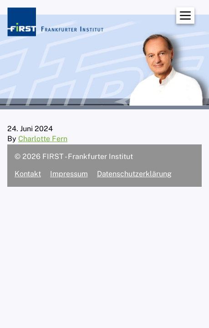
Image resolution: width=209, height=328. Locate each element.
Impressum (69, 173)
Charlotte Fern (42, 138)
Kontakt (28, 173)
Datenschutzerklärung (134, 173)
